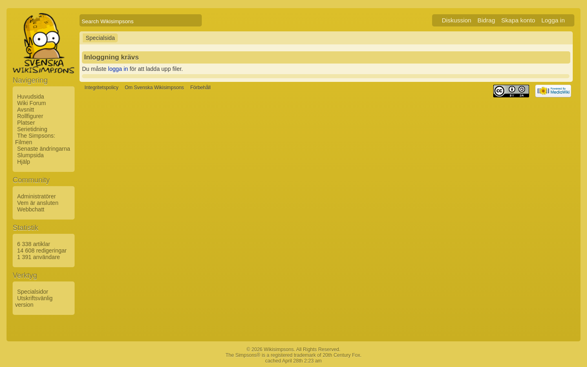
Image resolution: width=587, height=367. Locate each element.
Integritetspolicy (101, 87)
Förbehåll (200, 87)
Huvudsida (30, 96)
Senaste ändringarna (43, 148)
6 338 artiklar (33, 244)
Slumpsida (30, 155)
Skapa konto (518, 20)
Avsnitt (25, 109)
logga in (118, 69)
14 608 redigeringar (41, 250)
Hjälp (23, 161)
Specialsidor (32, 291)
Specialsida (100, 38)
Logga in (553, 20)
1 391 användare (38, 257)
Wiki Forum (31, 103)
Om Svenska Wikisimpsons (154, 87)
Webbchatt (30, 209)
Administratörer (36, 196)
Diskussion (457, 20)
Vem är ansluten (37, 203)
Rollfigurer (30, 116)
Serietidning (32, 129)
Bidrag (486, 20)
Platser (26, 122)
